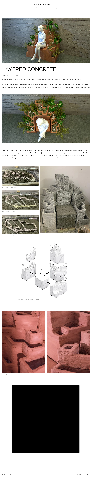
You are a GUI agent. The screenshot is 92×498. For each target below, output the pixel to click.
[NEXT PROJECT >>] (82, 474)
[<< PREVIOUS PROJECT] (9, 474)
